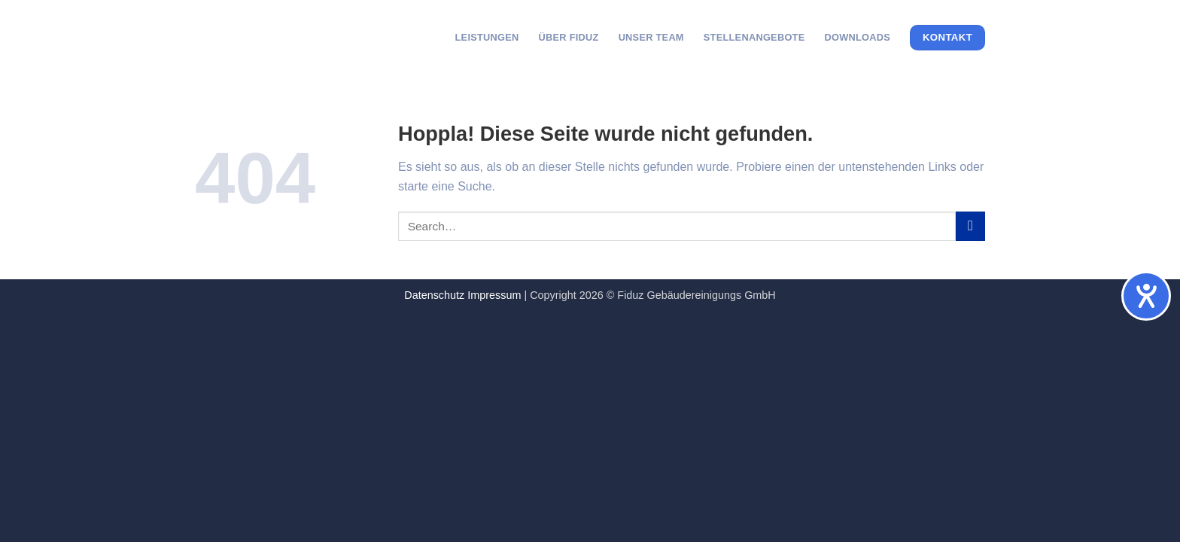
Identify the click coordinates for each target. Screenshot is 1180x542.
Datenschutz (434, 295)
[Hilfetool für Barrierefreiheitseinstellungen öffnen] (1146, 296)
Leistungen (487, 37)
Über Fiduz (569, 37)
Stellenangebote (754, 37)
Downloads (857, 37)
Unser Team (651, 37)
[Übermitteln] (970, 226)
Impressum (494, 295)
